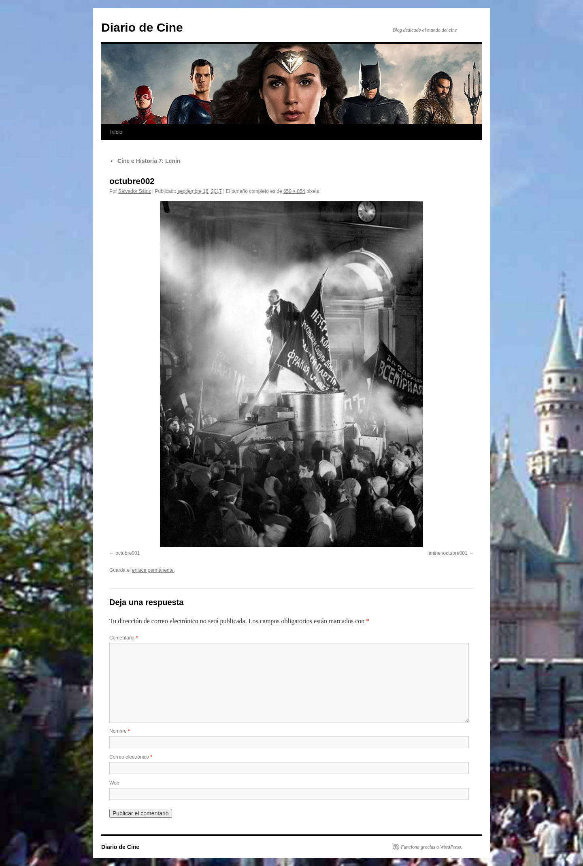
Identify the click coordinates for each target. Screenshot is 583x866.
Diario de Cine (142, 27)
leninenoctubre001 (448, 553)
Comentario (123, 638)
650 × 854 (294, 191)
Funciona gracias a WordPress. (431, 847)
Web (114, 783)
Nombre (119, 731)
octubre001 (127, 553)
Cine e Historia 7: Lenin (144, 161)
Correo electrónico (130, 757)
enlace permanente (153, 570)
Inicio (116, 132)
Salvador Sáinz (134, 191)
